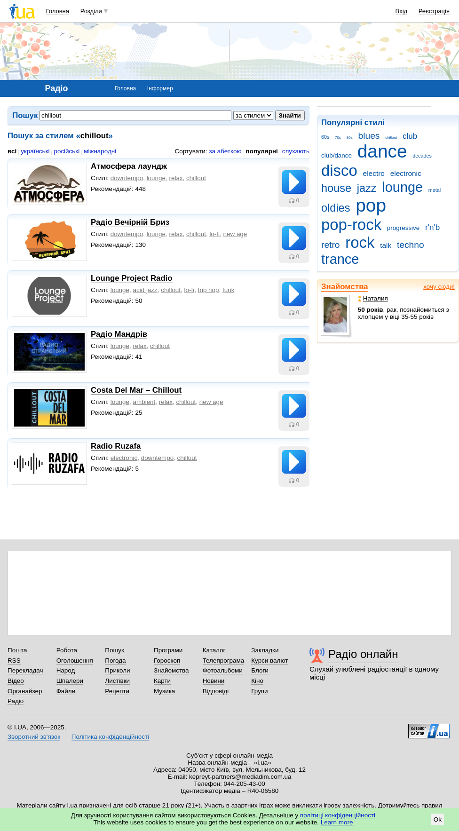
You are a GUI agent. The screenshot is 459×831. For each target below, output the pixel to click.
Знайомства (344, 286)
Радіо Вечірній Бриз (130, 222)
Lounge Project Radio (132, 278)
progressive (403, 227)
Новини (214, 680)
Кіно (257, 680)
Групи (259, 691)
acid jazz (145, 289)
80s (350, 137)
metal (434, 190)
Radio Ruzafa (116, 446)
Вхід (402, 11)
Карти (162, 680)
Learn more (337, 822)
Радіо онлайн (363, 654)
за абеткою (225, 151)
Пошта (17, 650)
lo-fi (214, 233)
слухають (295, 151)
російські (66, 151)
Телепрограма (224, 660)
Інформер (160, 88)
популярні (262, 151)
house (336, 188)
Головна (57, 11)
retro (330, 245)
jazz (367, 188)
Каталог (214, 650)
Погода (115, 660)
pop (371, 205)
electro (374, 173)
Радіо (16, 700)
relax (175, 178)
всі (12, 151)
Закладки (264, 650)
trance (340, 259)
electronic (405, 173)
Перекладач (25, 670)
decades (422, 155)
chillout (391, 137)
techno (410, 245)
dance (382, 151)
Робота (66, 650)
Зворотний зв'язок (34, 736)
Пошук (114, 650)
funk (228, 289)
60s (325, 137)
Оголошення (74, 660)
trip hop (208, 289)
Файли (66, 691)
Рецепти (117, 691)
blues (369, 136)
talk (385, 245)
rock (359, 242)
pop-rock (351, 224)
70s (338, 137)
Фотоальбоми (223, 670)
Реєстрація (434, 11)
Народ (65, 670)
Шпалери (69, 680)
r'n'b (432, 227)
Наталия (373, 298)
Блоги (260, 670)
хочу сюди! (439, 286)
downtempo (127, 178)
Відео (16, 680)
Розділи (91, 11)
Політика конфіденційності (110, 736)
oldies (335, 208)
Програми (168, 650)
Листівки (117, 680)
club (410, 136)
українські (35, 151)
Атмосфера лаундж (129, 166)
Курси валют (269, 660)
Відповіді (216, 691)
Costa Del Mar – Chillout (136, 390)
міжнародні (100, 151)
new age (235, 233)
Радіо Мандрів (119, 334)
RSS (14, 660)
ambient (144, 401)
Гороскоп (167, 660)
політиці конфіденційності (337, 815)
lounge (402, 187)
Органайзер (25, 691)
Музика (164, 691)
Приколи (117, 670)
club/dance (336, 155)
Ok (438, 819)
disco (339, 170)
